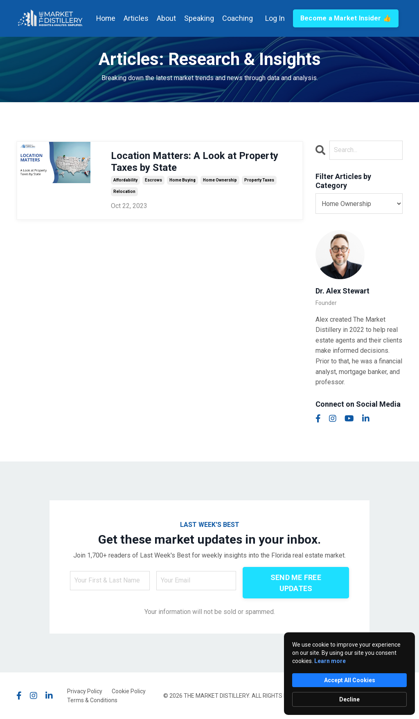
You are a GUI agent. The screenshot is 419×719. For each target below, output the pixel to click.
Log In (274, 17)
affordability (125, 179)
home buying (182, 179)
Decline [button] (349, 699)
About (166, 17)
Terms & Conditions (92, 700)
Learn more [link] (330, 661)
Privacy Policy (84, 691)
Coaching (237, 17)
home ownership (220, 179)
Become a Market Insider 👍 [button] (345, 18)
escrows (153, 179)
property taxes (259, 179)
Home (105, 17)
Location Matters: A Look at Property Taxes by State (194, 161)
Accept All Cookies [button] (349, 680)
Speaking (199, 17)
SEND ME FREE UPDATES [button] (295, 582)
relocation (124, 191)
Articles (135, 17)
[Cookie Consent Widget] (349, 673)
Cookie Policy (129, 691)
